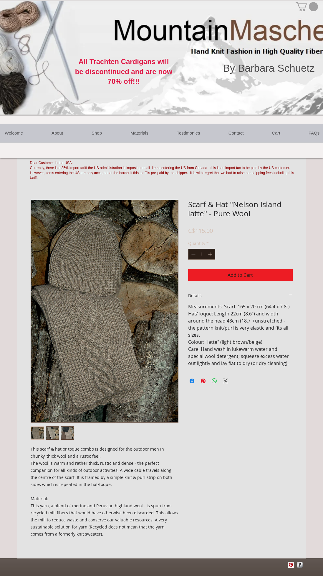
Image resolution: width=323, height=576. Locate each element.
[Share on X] (225, 380)
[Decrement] (192, 254)
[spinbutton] (201, 254)
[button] (307, 6)
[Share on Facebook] (192, 380)
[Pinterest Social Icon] (291, 565)
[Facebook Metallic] (300, 565)
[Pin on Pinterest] (203, 380)
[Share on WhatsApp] (214, 380)
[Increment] (210, 254)
